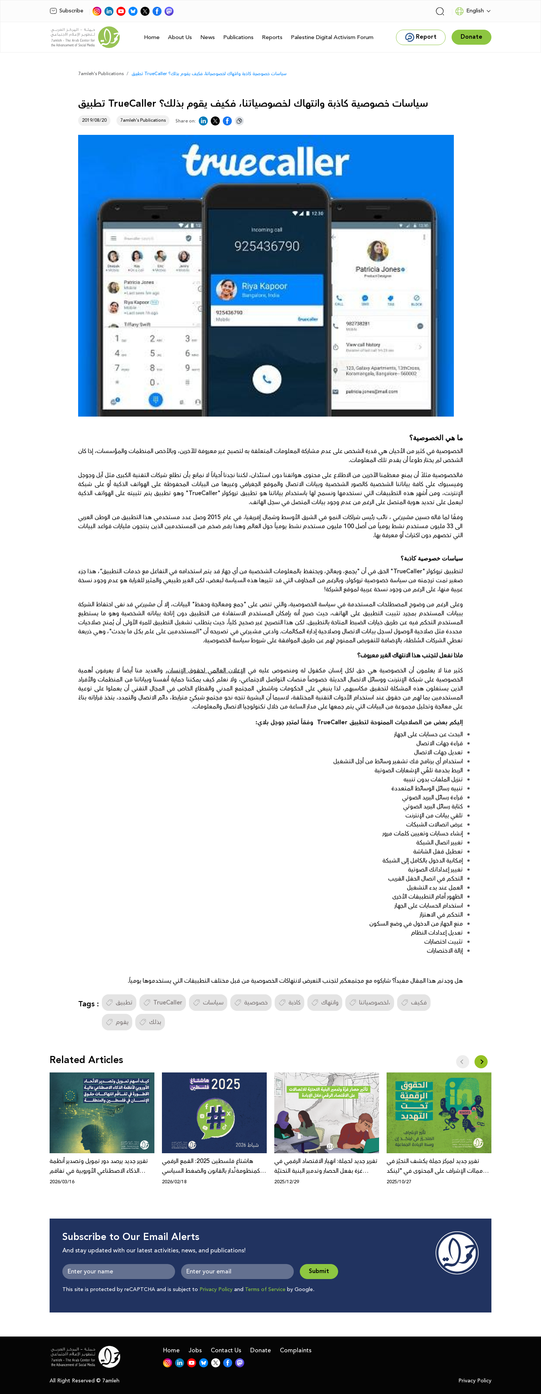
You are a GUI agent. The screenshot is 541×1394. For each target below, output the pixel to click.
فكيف (414, 1002)
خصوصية (251, 1002)
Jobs (195, 1350)
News (207, 37)
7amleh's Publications (101, 73)
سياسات (208, 1002)
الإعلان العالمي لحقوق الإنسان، (205, 670)
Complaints (295, 1350)
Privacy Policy (216, 1289)
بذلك (150, 1022)
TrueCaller (162, 1002)
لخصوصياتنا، (369, 1002)
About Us (180, 37)
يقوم (117, 1022)
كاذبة (289, 1002)
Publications (238, 37)
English (469, 11)
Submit (319, 1271)
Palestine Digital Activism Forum (332, 37)
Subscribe (66, 11)
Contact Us (226, 1350)
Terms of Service (265, 1289)
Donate (260, 1350)
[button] (481, 1061)
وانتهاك (325, 1002)
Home (152, 37)
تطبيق (119, 1002)
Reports (272, 37)
